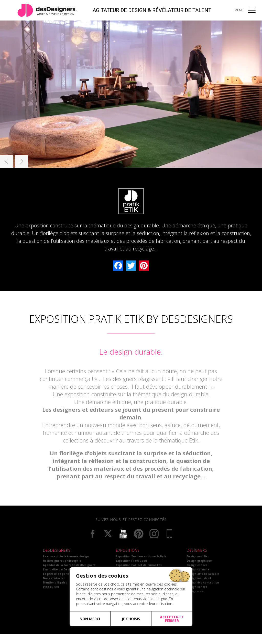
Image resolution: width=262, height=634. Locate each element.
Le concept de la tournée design (66, 556)
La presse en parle (56, 574)
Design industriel (199, 578)
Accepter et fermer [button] (172, 619)
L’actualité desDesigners (60, 569)
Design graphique (199, 560)
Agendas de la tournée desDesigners (69, 565)
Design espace (197, 565)
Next (21, 161)
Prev (6, 161)
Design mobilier (198, 556)
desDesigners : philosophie (62, 560)
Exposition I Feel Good (131, 560)
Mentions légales (55, 582)
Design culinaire (198, 569)
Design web (195, 591)
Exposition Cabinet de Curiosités (139, 565)
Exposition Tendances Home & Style (141, 556)
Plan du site (51, 587)
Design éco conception (203, 582)
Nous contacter (54, 578)
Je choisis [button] (131, 618)
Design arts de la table (203, 574)
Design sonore (197, 587)
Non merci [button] (90, 618)
